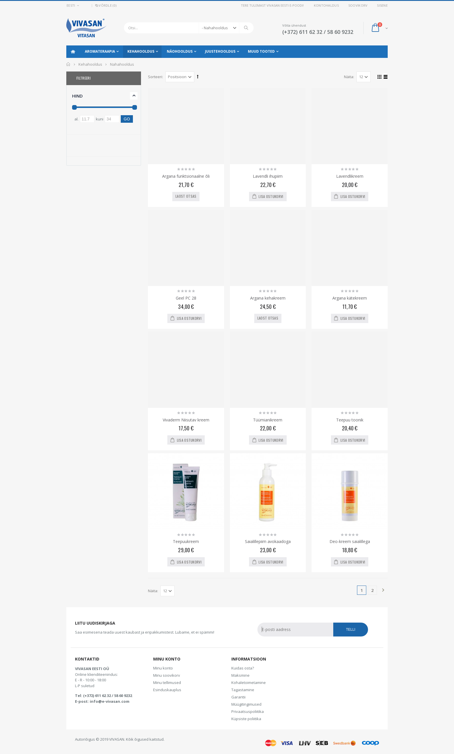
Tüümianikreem (267, 420)
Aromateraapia (100, 51)
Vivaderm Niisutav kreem (186, 420)
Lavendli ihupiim (268, 176)
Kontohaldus (326, 5)
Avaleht (68, 64)
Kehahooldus (140, 51)
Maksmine (240, 675)
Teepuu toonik (349, 420)
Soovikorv (357, 5)
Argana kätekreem (349, 298)
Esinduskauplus (167, 689)
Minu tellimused (167, 682)
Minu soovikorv (166, 675)
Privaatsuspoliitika (247, 711)
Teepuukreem (186, 541)
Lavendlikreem (349, 176)
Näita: (349, 76)
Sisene (382, 5)
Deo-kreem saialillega (349, 541)
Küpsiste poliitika (246, 718)
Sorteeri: (155, 76)
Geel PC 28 (186, 298)
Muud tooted (261, 51)
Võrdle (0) (105, 5)
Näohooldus (180, 51)
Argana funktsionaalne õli (186, 176)
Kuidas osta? (242, 668)
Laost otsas (185, 196)
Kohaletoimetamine (248, 682)
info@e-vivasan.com (109, 701)
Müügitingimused (246, 704)
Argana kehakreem (267, 298)
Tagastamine (242, 689)
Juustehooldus (220, 51)
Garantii (238, 697)
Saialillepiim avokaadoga (268, 541)
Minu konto (163, 668)
